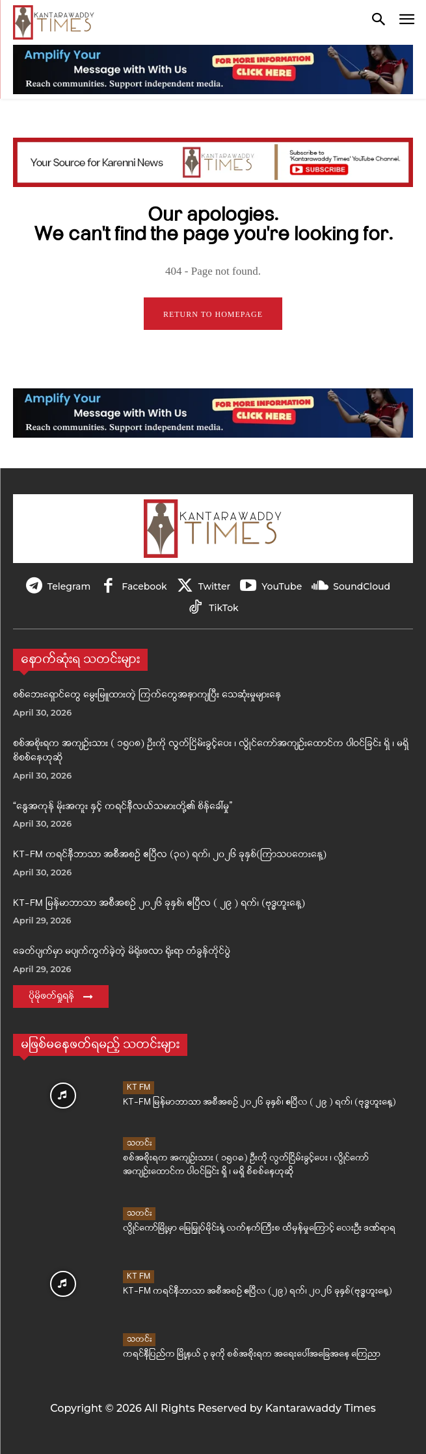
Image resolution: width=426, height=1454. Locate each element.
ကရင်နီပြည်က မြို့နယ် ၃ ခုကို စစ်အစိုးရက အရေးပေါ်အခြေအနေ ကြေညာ (251, 1354)
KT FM (138, 1087)
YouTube (281, 586)
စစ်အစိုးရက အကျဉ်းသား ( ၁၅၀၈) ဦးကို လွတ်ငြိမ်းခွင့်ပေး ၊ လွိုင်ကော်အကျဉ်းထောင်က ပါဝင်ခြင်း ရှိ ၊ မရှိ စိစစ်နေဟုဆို (246, 1165)
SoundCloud (361, 586)
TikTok (223, 608)
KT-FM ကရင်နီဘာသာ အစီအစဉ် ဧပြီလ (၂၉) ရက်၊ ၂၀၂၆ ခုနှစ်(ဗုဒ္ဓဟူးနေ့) (257, 1291)
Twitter (214, 586)
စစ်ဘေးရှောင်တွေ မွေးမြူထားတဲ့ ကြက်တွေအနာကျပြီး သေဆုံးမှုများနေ (147, 695)
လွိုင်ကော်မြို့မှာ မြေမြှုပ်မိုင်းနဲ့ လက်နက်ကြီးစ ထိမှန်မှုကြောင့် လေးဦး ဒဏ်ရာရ (259, 1228)
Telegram (68, 586)
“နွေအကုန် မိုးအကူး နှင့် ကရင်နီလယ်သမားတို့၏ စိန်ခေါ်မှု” (122, 807)
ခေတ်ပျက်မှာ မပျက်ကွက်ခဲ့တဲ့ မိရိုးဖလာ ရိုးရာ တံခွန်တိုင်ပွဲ (121, 952)
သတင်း (139, 1143)
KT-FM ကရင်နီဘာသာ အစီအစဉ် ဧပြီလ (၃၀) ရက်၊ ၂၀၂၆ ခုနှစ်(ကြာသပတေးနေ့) (169, 855)
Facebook (144, 586)
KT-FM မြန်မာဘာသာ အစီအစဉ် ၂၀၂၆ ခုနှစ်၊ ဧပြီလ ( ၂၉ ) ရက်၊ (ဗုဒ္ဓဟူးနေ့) (159, 903)
